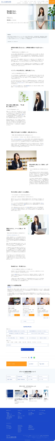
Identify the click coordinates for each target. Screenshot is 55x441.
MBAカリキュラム (46, 436)
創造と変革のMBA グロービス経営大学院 (5, 4)
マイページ (44, 1)
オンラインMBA (33, 379)
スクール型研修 (19, 413)
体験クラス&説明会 (52, 1)
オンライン (16, 85)
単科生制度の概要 (22, 376)
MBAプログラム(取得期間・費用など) (40, 436)
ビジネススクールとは (38, 437)
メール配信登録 (40, 435)
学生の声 (15, 4)
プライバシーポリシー (25, 435)
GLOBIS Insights (30, 414)
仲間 (28, 207)
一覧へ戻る (24, 321)
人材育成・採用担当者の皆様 (46, 435)
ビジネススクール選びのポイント (44, 437)
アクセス (28, 1)
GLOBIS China (19, 427)
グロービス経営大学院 (8, 426)
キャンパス (21, 1)
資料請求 (35, 1)
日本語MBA (8, 413)
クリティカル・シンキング (20, 82)
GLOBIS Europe (19, 428)
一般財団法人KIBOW (30, 426)
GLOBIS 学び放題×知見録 (9, 417)
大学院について (33, 376)
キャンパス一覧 (43, 379)
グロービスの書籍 (30, 412)
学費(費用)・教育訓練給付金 (22, 379)
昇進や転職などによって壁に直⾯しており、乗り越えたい (16, 333)
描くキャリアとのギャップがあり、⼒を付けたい (38, 333)
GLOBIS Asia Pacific (20, 425)
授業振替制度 (27, 85)
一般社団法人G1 (30, 425)
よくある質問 (25, 1)
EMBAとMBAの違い (34, 437)
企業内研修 (19, 412)
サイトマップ (33, 435)
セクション (16, 208)
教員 (22, 114)
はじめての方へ (11, 376)
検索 (27, 349)
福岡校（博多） (11, 4)
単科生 (15, 274)
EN (47, 1)
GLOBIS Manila (19, 429)
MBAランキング (29, 437)
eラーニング (19, 414)
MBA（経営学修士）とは (28, 436)
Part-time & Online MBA (9, 416)
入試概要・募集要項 (11, 379)
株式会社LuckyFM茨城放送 (31, 429)
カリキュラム (43, 376)
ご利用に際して (30, 435)
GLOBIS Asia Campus (20, 426)
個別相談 (43, 364)
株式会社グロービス (8, 425)
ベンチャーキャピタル (41, 412)
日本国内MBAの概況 (34, 436)
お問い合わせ (31, 1)
